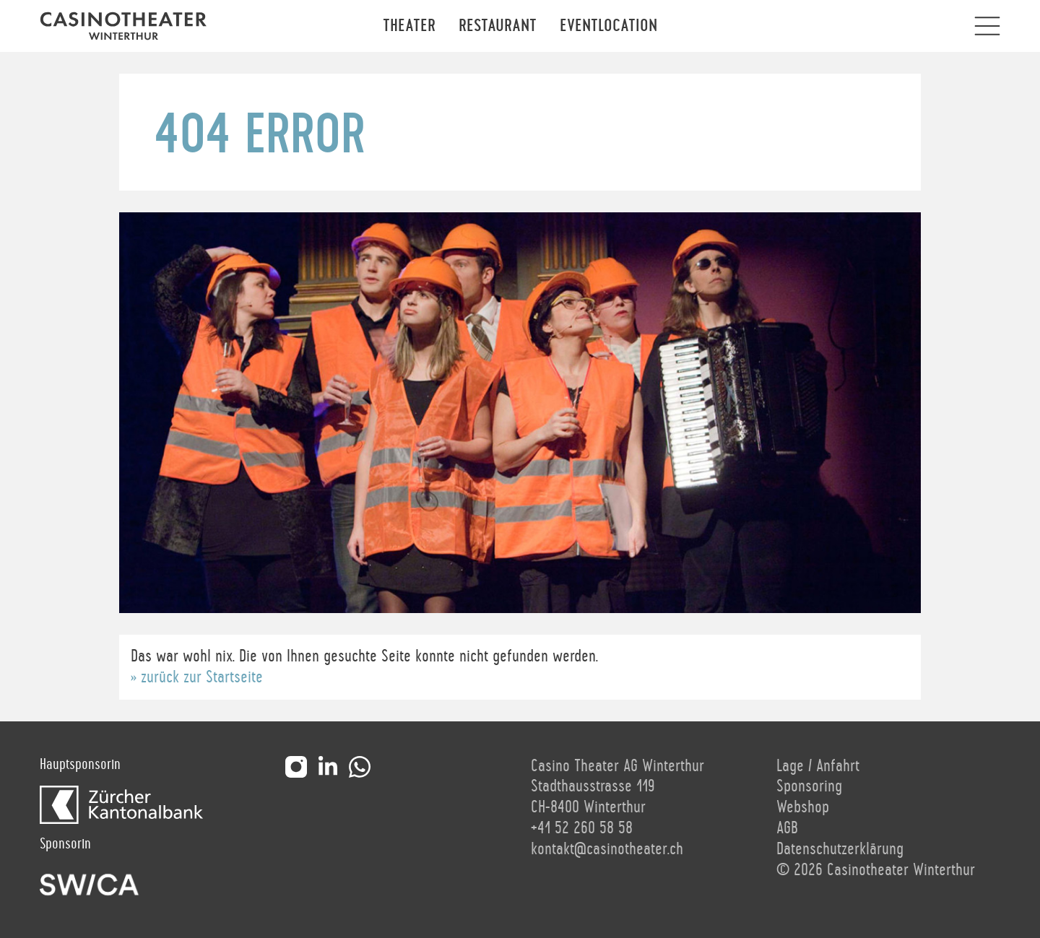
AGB (787, 828)
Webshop (802, 807)
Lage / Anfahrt (817, 766)
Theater (409, 26)
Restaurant (498, 26)
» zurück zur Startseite (197, 677)
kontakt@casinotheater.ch (607, 849)
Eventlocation (608, 26)
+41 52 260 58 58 (582, 828)
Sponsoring (809, 786)
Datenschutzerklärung (840, 849)
